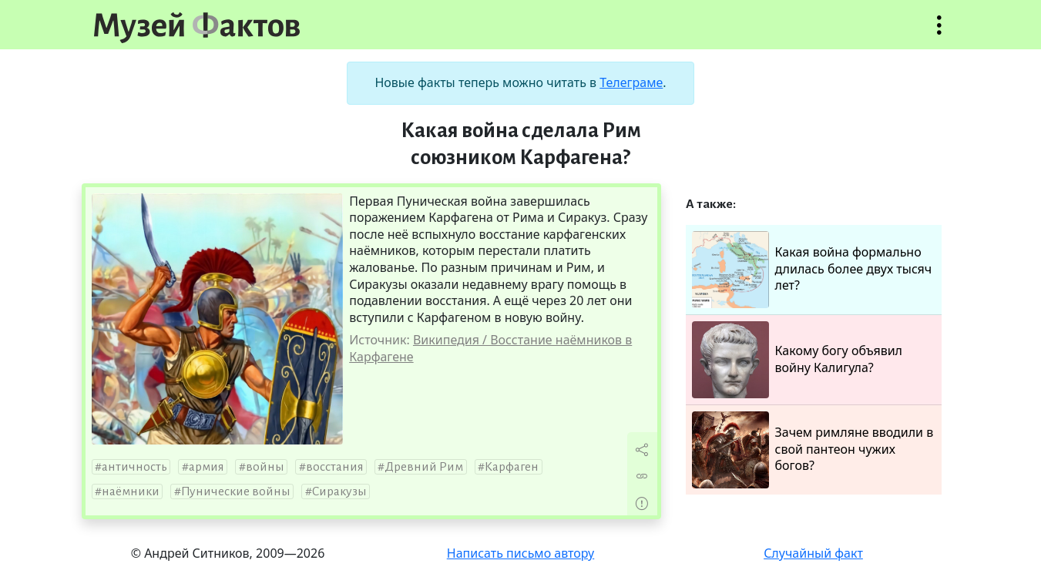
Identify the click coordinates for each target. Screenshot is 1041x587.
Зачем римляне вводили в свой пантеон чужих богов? (813, 449)
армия (206, 467)
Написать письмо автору (521, 553)
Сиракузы (339, 491)
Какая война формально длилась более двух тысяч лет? (812, 269)
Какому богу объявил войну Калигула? (797, 359)
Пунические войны (235, 491)
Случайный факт (813, 553)
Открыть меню (939, 32)
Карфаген (512, 467)
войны (265, 467)
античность (134, 467)
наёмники (131, 491)
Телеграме (631, 82)
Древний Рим (423, 467)
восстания (335, 467)
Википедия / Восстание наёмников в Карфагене (490, 348)
